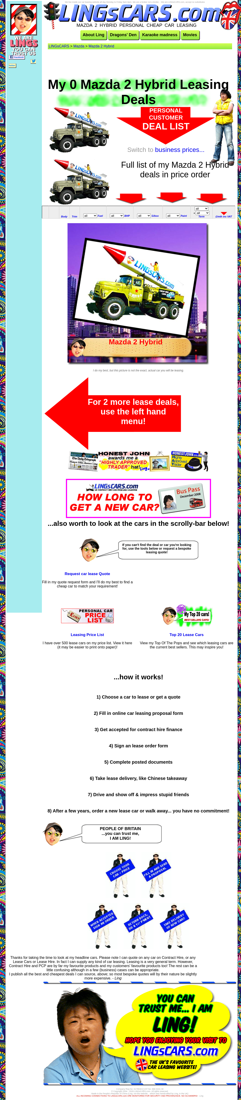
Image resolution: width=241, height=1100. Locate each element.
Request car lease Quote (87, 574)
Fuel (100, 215)
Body (64, 216)
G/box (155, 215)
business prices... (180, 149)
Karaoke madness (159, 35)
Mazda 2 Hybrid (101, 46)
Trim (74, 216)
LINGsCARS (59, 46)
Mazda (78, 46)
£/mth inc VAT (224, 216)
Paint (184, 215)
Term (201, 216)
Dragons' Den (123, 35)
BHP (127, 215)
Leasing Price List (87, 635)
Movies (190, 35)
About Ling (93, 35)
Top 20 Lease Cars (187, 635)
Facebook (17, 57)
